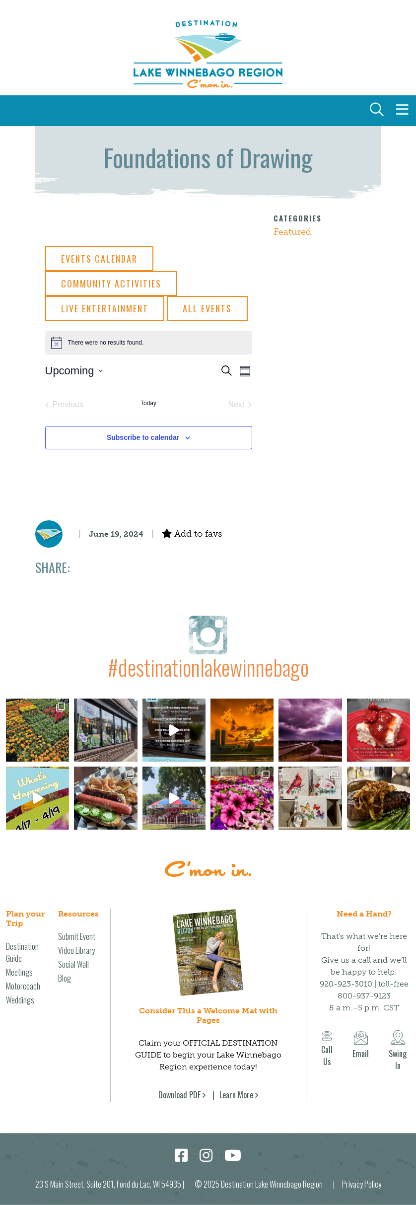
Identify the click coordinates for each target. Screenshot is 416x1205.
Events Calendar (99, 258)
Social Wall (73, 964)
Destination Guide (22, 952)
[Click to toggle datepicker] (74, 370)
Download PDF (179, 1095)
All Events (207, 308)
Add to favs (192, 533)
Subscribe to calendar (143, 437)
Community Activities (111, 283)
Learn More (236, 1095)
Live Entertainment (104, 308)
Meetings (19, 972)
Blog (64, 978)
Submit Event (76, 936)
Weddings (20, 1000)
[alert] (148, 342)
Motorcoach (23, 986)
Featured (292, 231)
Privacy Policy (361, 1184)
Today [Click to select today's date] (148, 403)
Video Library (76, 950)
